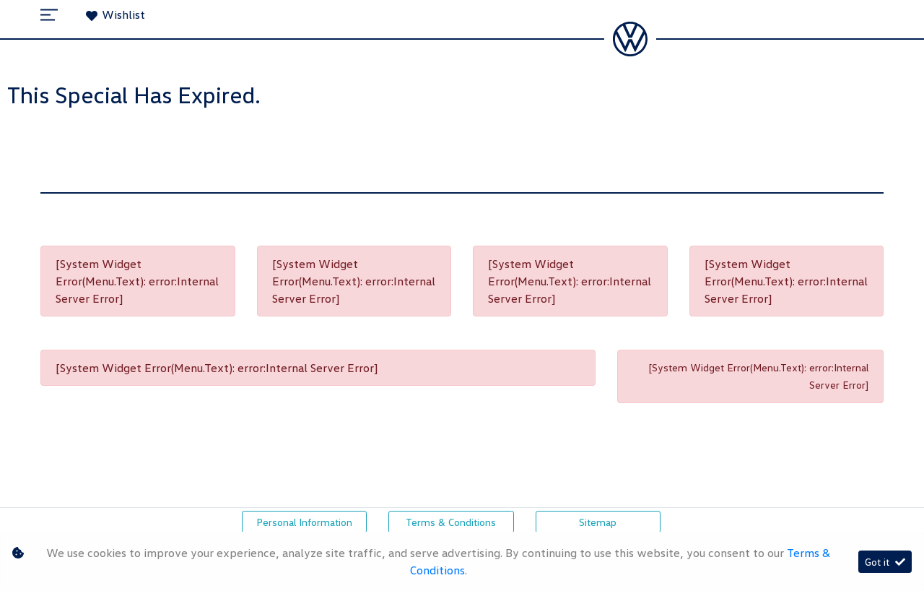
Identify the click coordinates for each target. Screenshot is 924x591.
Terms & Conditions (451, 522)
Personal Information (304, 522)
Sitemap (597, 522)
